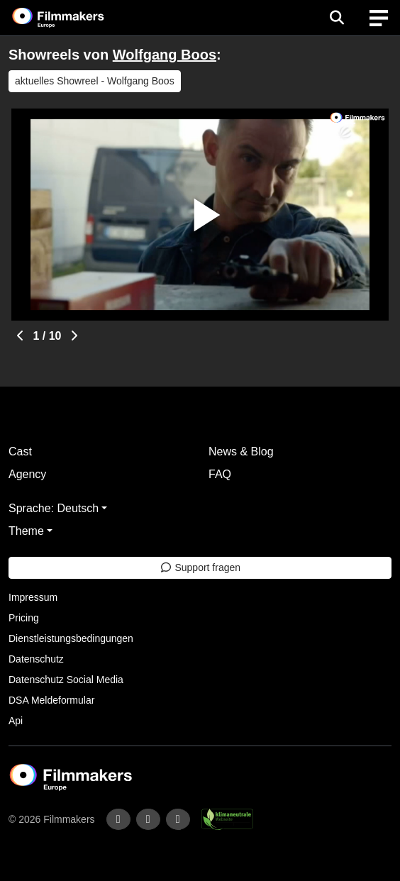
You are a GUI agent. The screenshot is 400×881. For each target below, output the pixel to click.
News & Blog (241, 451)
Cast (20, 451)
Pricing (24, 618)
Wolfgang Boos (164, 54)
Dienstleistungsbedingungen (71, 638)
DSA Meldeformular (51, 700)
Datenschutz (36, 659)
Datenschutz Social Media (66, 679)
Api (16, 720)
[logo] (75, 17)
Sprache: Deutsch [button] (54, 508)
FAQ (220, 474)
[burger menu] (379, 18)
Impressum (33, 597)
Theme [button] (26, 531)
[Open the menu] (336, 18)
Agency (27, 474)
